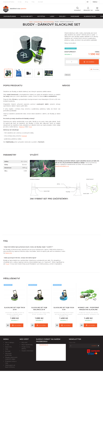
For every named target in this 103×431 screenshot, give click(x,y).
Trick (30, 127)
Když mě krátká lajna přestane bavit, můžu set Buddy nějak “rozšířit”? (28, 247)
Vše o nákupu (9, 342)
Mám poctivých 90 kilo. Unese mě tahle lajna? (20, 258)
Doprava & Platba (8, 2)
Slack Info (8, 253)
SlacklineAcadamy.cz (62, 166)
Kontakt (40, 2)
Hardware (75, 16)
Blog (26, 2)
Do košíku (89, 62)
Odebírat (95, 345)
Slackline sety (27, 16)
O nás (19, 2)
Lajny (52, 16)
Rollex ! (62, 16)
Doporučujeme (10, 16)
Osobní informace (27, 351)
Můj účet (24, 342)
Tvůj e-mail (72, 342)
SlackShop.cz (43, 345)
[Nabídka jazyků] (95, 2)
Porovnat (95, 69)
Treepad (24, 136)
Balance (22, 127)
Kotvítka (41, 16)
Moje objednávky (27, 344)
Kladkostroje (90, 16)
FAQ (33, 2)
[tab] (34, 247)
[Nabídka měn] (88, 2)
